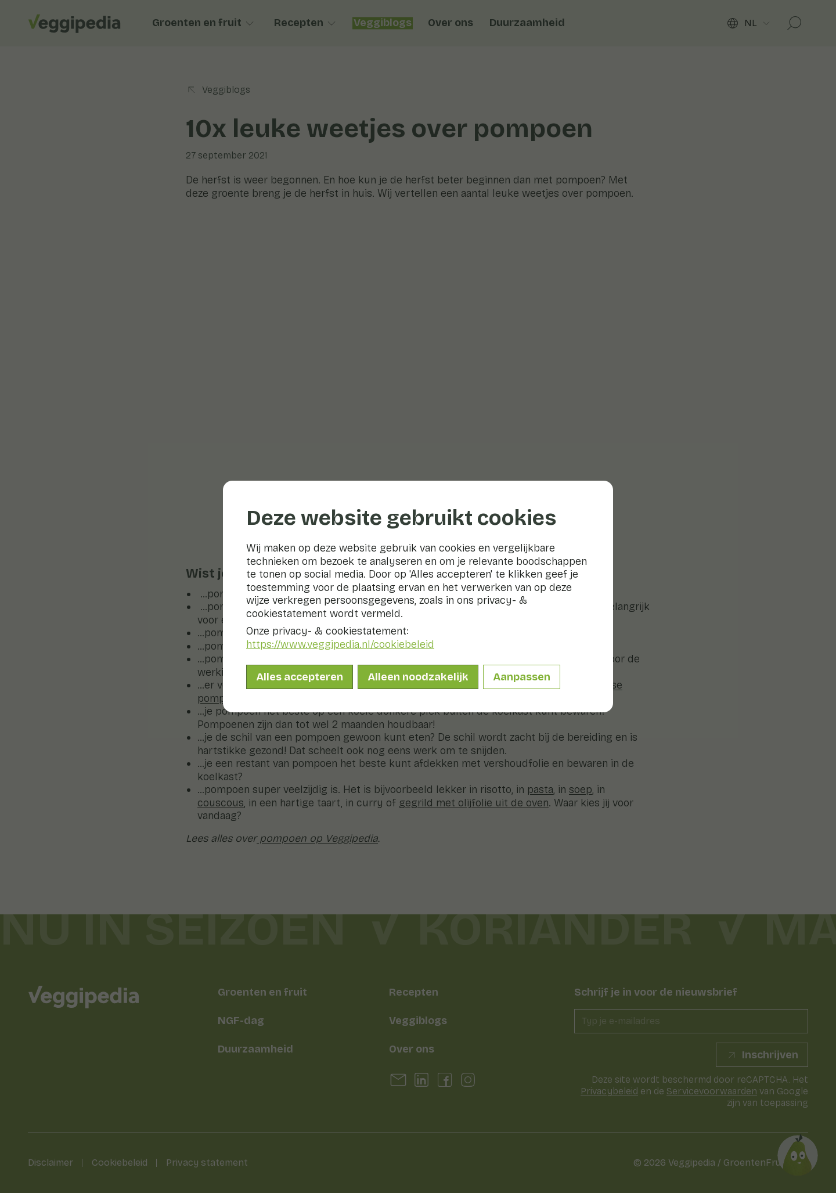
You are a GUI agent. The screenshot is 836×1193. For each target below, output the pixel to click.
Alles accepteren (299, 677)
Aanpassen (521, 677)
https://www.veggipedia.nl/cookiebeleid (340, 644)
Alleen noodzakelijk (418, 677)
